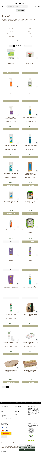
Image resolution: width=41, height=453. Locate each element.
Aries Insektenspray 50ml (10, 229)
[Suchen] (27, 6)
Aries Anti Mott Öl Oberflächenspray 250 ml (10, 118)
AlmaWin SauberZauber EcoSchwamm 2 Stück (11, 61)
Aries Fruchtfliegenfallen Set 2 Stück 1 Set (11, 202)
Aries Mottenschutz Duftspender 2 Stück (11, 258)
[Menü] (2, 6)
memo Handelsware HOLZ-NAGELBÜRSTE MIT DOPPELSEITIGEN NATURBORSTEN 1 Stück (30, 371)
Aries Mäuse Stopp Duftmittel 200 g (30, 229)
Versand (16, 414)
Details (11, 241)
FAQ (15, 415)
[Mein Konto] (35, 6)
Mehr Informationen (4, 448)
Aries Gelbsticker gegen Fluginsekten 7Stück (30, 202)
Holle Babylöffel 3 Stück (11, 314)
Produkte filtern (20, 40)
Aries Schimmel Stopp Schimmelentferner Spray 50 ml (30, 287)
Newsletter (3, 408)
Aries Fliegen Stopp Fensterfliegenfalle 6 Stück (30, 174)
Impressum (17, 410)
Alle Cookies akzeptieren (27, 449)
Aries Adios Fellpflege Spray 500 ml (11, 89)
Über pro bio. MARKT (4, 410)
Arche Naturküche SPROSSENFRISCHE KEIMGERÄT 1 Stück (30, 61)
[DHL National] (6, 433)
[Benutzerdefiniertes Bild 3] (4, 430)
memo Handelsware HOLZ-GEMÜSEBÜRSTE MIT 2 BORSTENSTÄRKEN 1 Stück (11, 371)
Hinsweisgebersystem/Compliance (7, 418)
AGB (15, 408)
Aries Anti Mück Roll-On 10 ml (30, 145)
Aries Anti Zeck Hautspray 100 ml (11, 173)
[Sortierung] (28, 46)
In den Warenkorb (11, 72)
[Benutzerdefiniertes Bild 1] (2, 427)
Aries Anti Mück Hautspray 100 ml (11, 145)
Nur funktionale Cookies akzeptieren (27, 447)
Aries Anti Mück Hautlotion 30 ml (30, 117)
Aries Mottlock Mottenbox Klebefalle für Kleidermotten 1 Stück (11, 287)
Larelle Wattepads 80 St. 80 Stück (10, 342)
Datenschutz (17, 411)
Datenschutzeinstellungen (27, 445)
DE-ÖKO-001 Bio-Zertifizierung (6, 416)
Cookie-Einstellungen (18, 417)
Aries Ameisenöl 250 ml (30, 89)
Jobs (2, 411)
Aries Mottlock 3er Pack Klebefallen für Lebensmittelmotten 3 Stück (30, 258)
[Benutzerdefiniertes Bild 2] (6, 427)
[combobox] (16, 6)
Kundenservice (3, 415)
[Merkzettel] (32, 6)
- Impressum (3, 451)
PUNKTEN (30, 414)
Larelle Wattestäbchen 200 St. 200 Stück (30, 343)
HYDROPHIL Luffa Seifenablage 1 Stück (30, 315)
